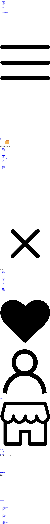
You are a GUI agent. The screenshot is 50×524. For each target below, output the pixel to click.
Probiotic (4, 517)
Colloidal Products (5, 507)
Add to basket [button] (2, 477)
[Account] (25, 397)
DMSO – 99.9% (2, 472)
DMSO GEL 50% (3, 494)
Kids (4, 514)
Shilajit (4, 520)
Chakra (4, 506)
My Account (3, 7)
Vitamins (3, 149)
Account (1, 398)
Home (3, 451)
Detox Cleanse (5, 510)
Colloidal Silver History (7, 158)
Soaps (3, 165)
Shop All (1, 449)
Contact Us (3, 3)
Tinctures (3, 166)
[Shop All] (25, 448)
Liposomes (3, 150)
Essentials (3, 155)
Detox (3, 156)
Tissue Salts (3, 151)
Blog (3, 157)
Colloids (3, 148)
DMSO (4, 513)
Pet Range (4, 516)
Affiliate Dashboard (4, 4)
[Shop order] (6, 455)
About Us (3, 2)
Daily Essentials (5, 508)
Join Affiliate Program (5, 5)
